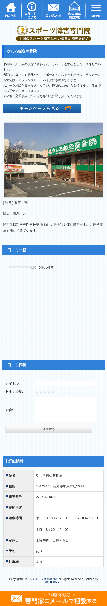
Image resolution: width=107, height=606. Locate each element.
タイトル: (12, 383)
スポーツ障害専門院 (45, 579)
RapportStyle (53, 581)
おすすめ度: (14, 391)
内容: (9, 410)
